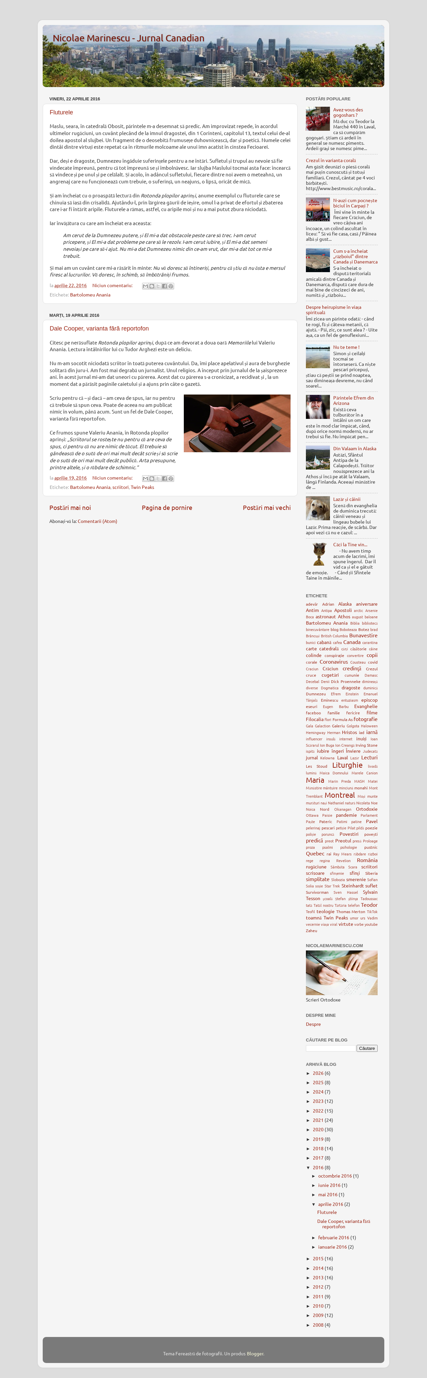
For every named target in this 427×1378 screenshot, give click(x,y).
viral (333, 924)
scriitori (120, 487)
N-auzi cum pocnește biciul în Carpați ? (355, 202)
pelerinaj (313, 827)
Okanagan (342, 809)
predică (314, 840)
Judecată (370, 751)
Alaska (345, 604)
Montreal (340, 794)
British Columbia (334, 635)
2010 (319, 1306)
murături (313, 802)
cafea (337, 642)
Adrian (328, 604)
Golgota (353, 725)
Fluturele (61, 112)
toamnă (314, 917)
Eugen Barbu (335, 706)
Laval (342, 757)
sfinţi (355, 873)
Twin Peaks (142, 487)
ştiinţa (353, 898)
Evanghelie (366, 706)
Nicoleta (363, 802)
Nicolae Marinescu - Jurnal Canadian (128, 37)
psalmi (327, 847)
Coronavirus (334, 661)
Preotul (343, 840)
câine (373, 648)
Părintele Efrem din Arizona (353, 400)
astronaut (326, 616)
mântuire (330, 787)
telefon (354, 905)
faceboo (313, 712)
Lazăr (354, 757)
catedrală (329, 648)
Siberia (371, 873)
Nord (324, 809)
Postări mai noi (70, 507)
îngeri (338, 751)
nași (324, 802)
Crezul (372, 668)
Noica (310, 809)
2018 (319, 1148)
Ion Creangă (345, 745)
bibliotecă (370, 623)
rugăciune (316, 866)
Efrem (336, 693)
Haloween (369, 725)
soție (319, 885)
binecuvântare (317, 629)
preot (329, 840)
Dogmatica (330, 687)
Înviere (353, 751)
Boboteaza (348, 629)
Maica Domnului (334, 772)
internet (345, 738)
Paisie (327, 815)
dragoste (351, 687)
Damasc (371, 675)
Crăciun (330, 668)
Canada (352, 641)
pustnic (371, 847)
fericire (353, 712)
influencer (314, 738)
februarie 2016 (334, 1237)
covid (373, 662)
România (367, 859)
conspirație (334, 655)
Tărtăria (341, 905)
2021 (319, 1120)
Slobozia (338, 879)
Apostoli (343, 610)
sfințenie (337, 873)
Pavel (372, 821)
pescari (328, 827)
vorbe (359, 924)
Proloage (370, 840)
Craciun (312, 668)
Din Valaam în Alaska (354, 448)
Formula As (343, 719)
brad (374, 629)
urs (362, 917)
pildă (360, 827)
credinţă (352, 668)
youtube (371, 924)
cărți (344, 648)
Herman (333, 732)
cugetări (330, 675)
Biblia (355, 623)
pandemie (346, 815)
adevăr (312, 604)
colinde (314, 655)
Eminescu (329, 700)
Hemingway (315, 732)
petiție (341, 827)
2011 (319, 1296)
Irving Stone (367, 745)
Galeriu (338, 725)
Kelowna (327, 757)
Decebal (312, 681)
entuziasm (349, 700)
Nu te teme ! (346, 347)
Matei (373, 781)
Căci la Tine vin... (350, 544)
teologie (326, 911)
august (357, 616)
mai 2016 (328, 1194)
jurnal (312, 757)
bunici (311, 642)
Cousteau (358, 662)
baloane (371, 616)
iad (361, 732)
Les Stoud (316, 766)
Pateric (325, 821)
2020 (319, 1129)
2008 (319, 1325)
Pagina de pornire (167, 507)
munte (372, 796)
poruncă (328, 834)
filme (372, 712)
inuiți (361, 738)
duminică (370, 687)
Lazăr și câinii (346, 499)
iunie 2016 (330, 1185)
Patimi (342, 821)
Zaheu (311, 930)
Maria (315, 779)
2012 (319, 1287)
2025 (319, 1082)
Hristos (349, 732)
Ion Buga (327, 745)
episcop (369, 700)
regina (325, 860)
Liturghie (347, 764)
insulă (331, 738)
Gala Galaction (318, 725)
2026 (319, 1073)
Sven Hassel (346, 892)
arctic (358, 610)
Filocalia (315, 719)
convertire (355, 655)
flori (328, 719)
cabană (324, 642)
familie (334, 712)
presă (357, 840)
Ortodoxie (367, 809)
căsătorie (358, 648)
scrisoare (315, 873)
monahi (361, 787)
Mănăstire (314, 787)
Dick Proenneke (346, 681)
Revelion (343, 860)
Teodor (369, 904)
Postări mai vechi (267, 507)
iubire (323, 751)
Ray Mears (342, 853)
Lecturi (369, 757)
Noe (374, 802)
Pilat (351, 827)
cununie (352, 675)
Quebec (315, 853)
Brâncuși (313, 635)
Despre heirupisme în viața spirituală (333, 309)
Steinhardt (353, 885)
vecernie (313, 924)
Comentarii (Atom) (97, 521)
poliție (311, 834)
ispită (310, 751)
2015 (319, 1258)
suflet (371, 885)
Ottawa (312, 815)
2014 (319, 1268)
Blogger (255, 1353)
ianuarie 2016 (333, 1247)
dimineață (370, 681)
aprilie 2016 (331, 1204)
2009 (319, 1315)
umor (354, 917)
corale (311, 662)
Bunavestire (363, 635)
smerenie (356, 879)
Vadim (372, 917)
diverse (312, 687)
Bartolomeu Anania (90, 294)
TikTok (372, 911)
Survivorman (317, 892)
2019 (319, 1139)
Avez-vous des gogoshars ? (348, 112)
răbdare (360, 853)
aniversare (367, 604)
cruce (311, 675)
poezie (371, 827)
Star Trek (332, 885)
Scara (352, 866)
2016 (319, 1167)
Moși (361, 796)
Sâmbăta (338, 866)
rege (309, 860)
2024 (319, 1092)
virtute (346, 924)
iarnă (372, 731)
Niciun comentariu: (112, 285)
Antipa (326, 610)
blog (335, 629)
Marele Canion (365, 772)
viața (325, 924)
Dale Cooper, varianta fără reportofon (99, 328)
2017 (319, 1158)
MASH (359, 781)
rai (329, 853)
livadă (373, 766)
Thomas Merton (351, 911)
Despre (313, 1024)
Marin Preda (339, 781)
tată (309, 905)
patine (356, 821)
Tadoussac (369, 898)
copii (372, 654)
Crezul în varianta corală (331, 160)
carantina (370, 642)
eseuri (311, 706)
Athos (344, 616)
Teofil (310, 911)
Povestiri (349, 834)
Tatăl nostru (323, 905)
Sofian (372, 879)
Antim (312, 610)
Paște (310, 821)
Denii (325, 681)
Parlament (369, 815)
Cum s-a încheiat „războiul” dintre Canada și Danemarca (355, 256)
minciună (346, 787)
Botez (363, 629)
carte (311, 648)
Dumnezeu (316, 693)
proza (310, 847)
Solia (310, 885)
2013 (319, 1277)
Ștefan (340, 898)
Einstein (352, 693)
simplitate (318, 878)
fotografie (366, 718)
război (373, 853)
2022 (319, 1111)
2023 (319, 1101)
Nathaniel (336, 802)
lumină (311, 772)
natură (350, 802)
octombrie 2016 (335, 1176)
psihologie (348, 847)
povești (371, 834)
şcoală (328, 898)
